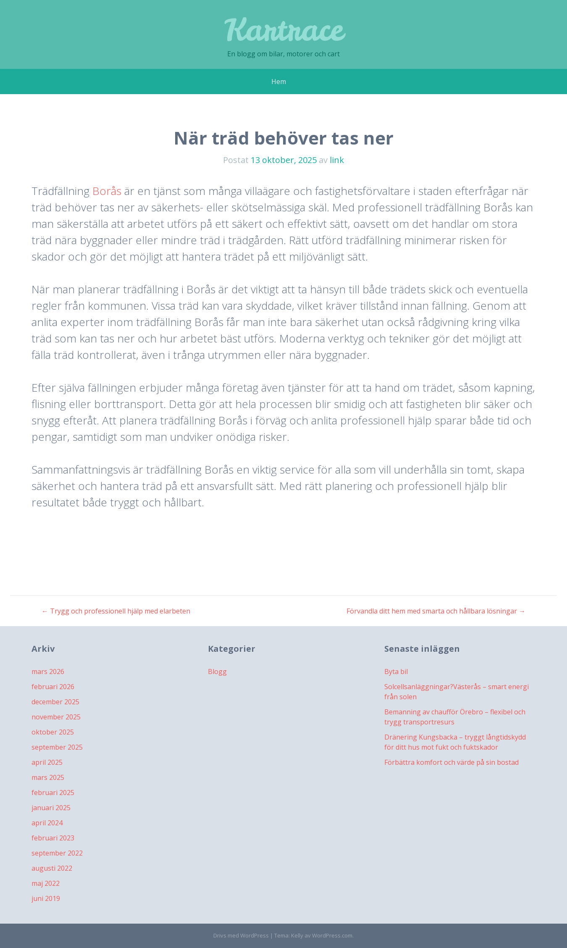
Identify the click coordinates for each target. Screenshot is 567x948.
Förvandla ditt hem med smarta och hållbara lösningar (435, 611)
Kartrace (283, 29)
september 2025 (57, 747)
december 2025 (55, 701)
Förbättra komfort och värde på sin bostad (451, 762)
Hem (278, 81)
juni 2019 (46, 898)
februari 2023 (53, 838)
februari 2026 (53, 686)
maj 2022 (46, 883)
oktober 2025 (53, 732)
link (337, 160)
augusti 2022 (52, 868)
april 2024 (47, 822)
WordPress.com (332, 935)
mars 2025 (48, 777)
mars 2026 (48, 671)
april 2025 (47, 762)
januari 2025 (51, 807)
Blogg (217, 671)
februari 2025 (53, 792)
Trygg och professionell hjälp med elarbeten (116, 611)
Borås (106, 190)
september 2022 (57, 853)
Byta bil (396, 671)
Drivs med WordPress (241, 935)
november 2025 (56, 717)
